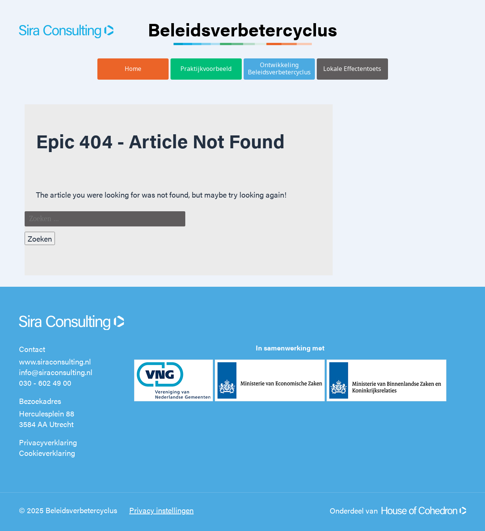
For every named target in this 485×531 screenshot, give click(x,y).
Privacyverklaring (48, 442)
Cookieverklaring (47, 452)
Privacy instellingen (161, 509)
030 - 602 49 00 (45, 382)
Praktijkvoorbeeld (206, 68)
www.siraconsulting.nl (55, 361)
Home (133, 68)
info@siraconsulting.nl (55, 371)
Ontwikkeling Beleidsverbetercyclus (279, 68)
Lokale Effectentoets (352, 68)
